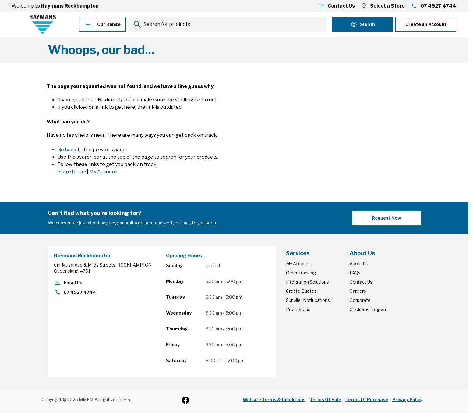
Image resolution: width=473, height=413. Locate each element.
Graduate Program (368, 309)
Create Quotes (301, 291)
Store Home (72, 172)
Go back (67, 150)
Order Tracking (301, 272)
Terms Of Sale (325, 399)
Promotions (298, 309)
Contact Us (361, 281)
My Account (103, 172)
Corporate (360, 300)
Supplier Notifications (308, 300)
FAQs (355, 272)
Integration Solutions (307, 281)
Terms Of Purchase (366, 399)
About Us (359, 263)
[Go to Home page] (42, 24)
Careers (358, 291)
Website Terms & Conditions (274, 399)
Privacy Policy (407, 399)
